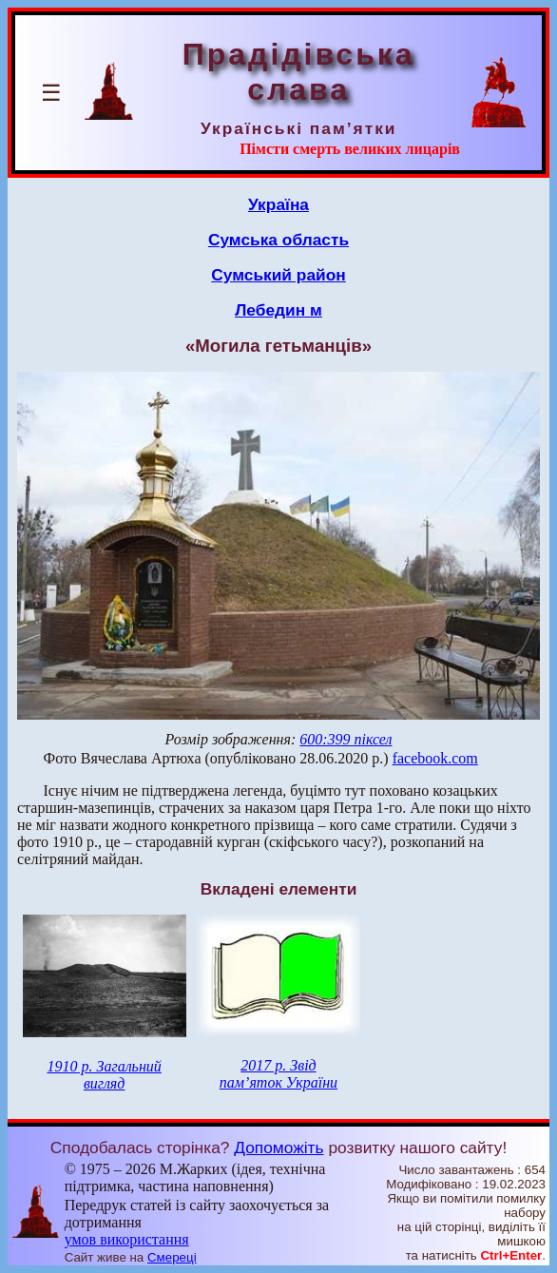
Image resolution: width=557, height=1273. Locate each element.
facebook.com (435, 758)
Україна (278, 204)
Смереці (172, 1257)
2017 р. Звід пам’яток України (278, 1073)
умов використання (127, 1239)
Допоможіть (278, 1147)
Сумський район (278, 274)
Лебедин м (278, 309)
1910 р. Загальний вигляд (104, 1074)
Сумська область (278, 239)
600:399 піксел (345, 739)
